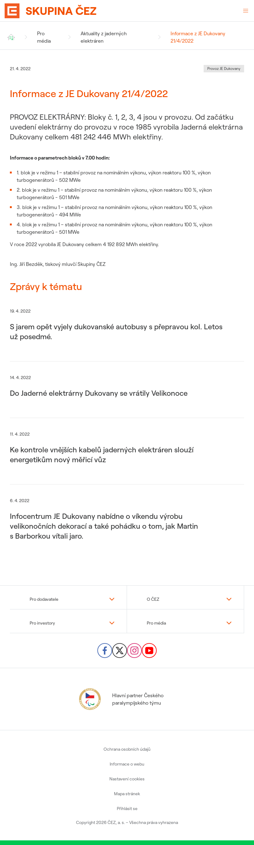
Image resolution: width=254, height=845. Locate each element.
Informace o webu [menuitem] (127, 764)
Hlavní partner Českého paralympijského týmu (120, 699)
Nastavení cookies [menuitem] (127, 779)
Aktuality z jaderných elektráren (104, 37)
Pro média (44, 37)
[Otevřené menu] (245, 11)
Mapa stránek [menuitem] (127, 793)
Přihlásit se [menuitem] (127, 808)
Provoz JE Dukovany (223, 68)
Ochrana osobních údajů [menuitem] (127, 749)
